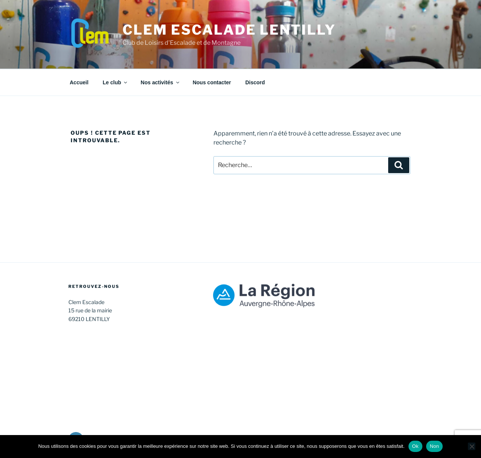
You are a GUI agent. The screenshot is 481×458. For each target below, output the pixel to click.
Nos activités (160, 82)
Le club (115, 82)
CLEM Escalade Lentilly (229, 29)
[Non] (471, 446)
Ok (415, 446)
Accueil (79, 82)
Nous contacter (212, 82)
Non (434, 446)
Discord (255, 82)
